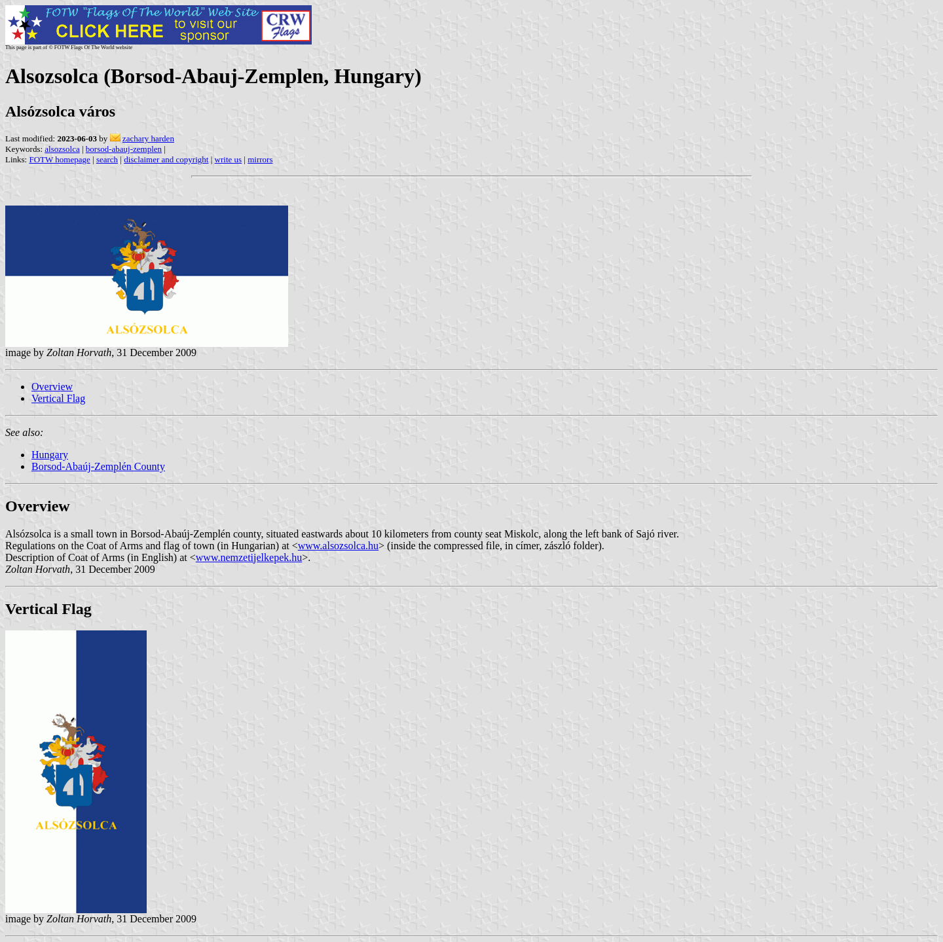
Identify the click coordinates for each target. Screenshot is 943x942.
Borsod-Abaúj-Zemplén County (98, 466)
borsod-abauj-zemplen (124, 149)
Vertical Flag (58, 398)
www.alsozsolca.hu (338, 545)
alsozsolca (62, 149)
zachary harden (148, 138)
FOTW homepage (59, 159)
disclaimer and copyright (166, 159)
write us (228, 159)
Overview (52, 386)
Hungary (49, 454)
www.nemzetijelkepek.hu (249, 557)
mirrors (260, 159)
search (107, 159)
